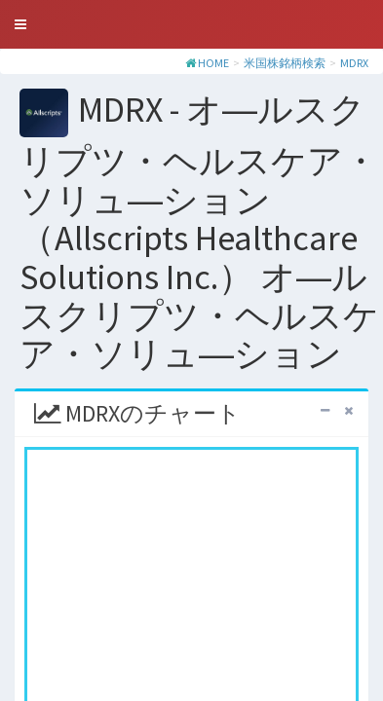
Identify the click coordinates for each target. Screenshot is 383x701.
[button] (20, 24)
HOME (213, 62)
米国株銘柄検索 (285, 62)
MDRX (354, 62)
